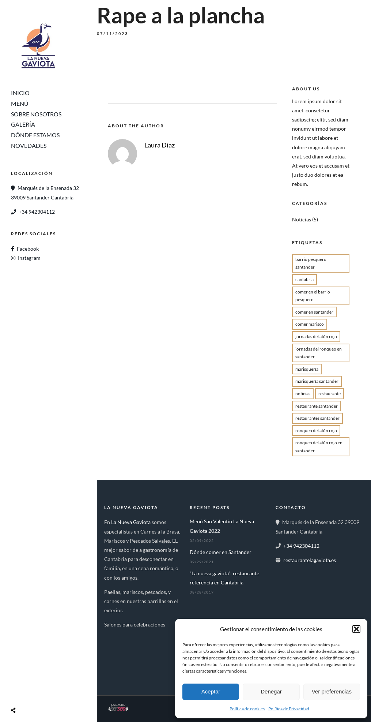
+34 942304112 (37, 212)
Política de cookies (247, 708)
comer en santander (314, 312)
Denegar (271, 691)
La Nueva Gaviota (131, 522)
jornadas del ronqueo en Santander (318, 353)
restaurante (329, 393)
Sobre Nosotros (36, 114)
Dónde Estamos (35, 134)
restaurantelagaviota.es (309, 560)
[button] (356, 629)
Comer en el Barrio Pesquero (312, 296)
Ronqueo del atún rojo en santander (318, 446)
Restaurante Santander (316, 406)
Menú (20, 103)
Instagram (29, 258)
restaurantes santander (317, 418)
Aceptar (210, 691)
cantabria (304, 279)
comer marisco (309, 324)
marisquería (306, 369)
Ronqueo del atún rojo (316, 430)
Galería (23, 124)
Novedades (28, 145)
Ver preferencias (332, 691)
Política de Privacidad (288, 708)
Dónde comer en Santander (220, 552)
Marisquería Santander (316, 381)
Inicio (20, 92)
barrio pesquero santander (310, 263)
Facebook (28, 249)
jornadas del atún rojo (316, 336)
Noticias (301, 219)
